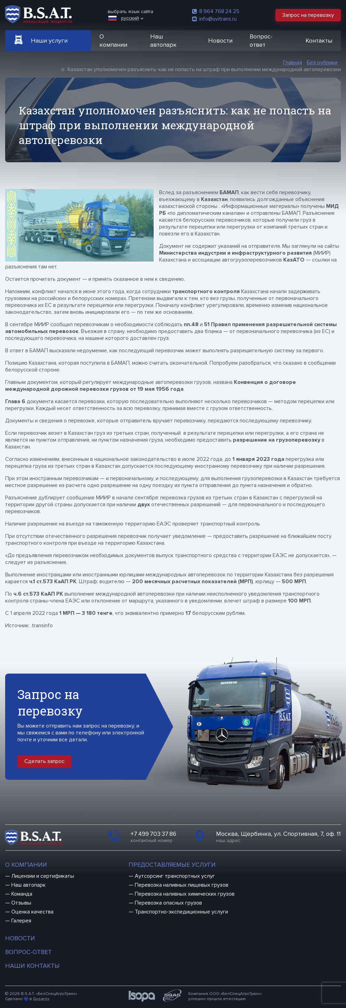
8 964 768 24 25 (215, 11)
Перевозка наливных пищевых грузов (181, 885)
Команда (21, 893)
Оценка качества (32, 911)
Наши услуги (49, 40)
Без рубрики (322, 62)
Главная (292, 62)
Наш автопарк (163, 40)
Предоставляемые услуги (172, 864)
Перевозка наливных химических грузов (185, 893)
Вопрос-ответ (261, 40)
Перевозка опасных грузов (168, 902)
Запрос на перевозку (308, 15)
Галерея (21, 920)
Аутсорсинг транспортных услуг (175, 876)
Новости (220, 40)
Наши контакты (32, 966)
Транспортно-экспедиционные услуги (181, 911)
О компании (113, 40)
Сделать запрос (44, 761)
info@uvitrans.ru (214, 19)
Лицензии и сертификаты (42, 876)
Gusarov (41, 998)
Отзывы (21, 902)
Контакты (319, 40)
